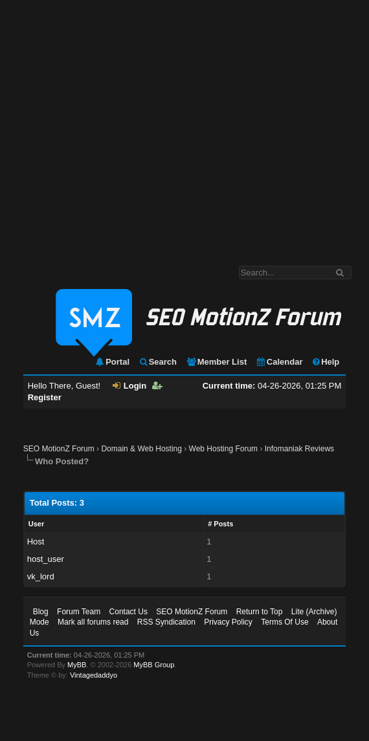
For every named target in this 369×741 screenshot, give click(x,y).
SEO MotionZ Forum (59, 448)
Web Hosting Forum (223, 448)
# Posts (220, 524)
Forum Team (78, 611)
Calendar (279, 362)
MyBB (76, 665)
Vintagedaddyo (93, 675)
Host (36, 541)
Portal (112, 362)
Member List (216, 362)
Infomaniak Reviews (299, 448)
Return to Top (259, 611)
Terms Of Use (284, 622)
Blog (41, 611)
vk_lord (40, 576)
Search (158, 362)
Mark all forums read (93, 622)
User (36, 524)
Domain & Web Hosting (141, 448)
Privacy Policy (228, 622)
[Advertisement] (121, 126)
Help (325, 362)
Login (129, 386)
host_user (45, 559)
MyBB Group (153, 665)
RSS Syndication (166, 622)
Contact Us (128, 611)
